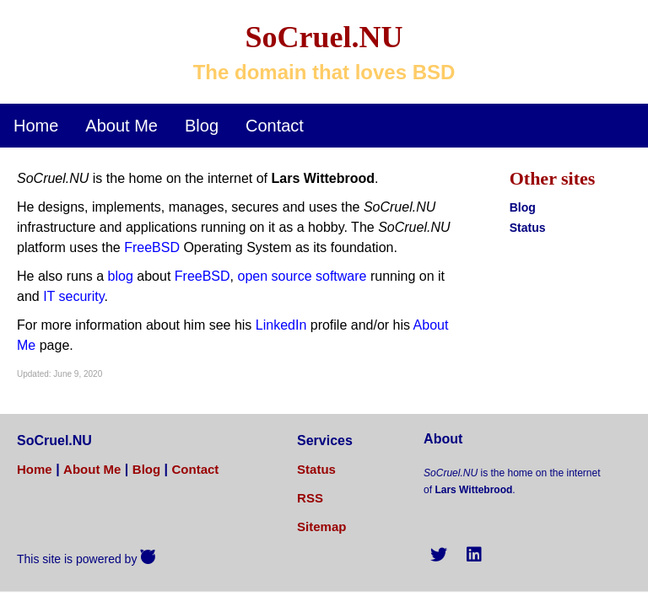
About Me (121, 125)
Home (36, 125)
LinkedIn (281, 325)
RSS (310, 498)
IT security (73, 296)
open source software (301, 276)
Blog (202, 125)
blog (120, 276)
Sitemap (321, 526)
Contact (275, 125)
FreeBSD (152, 247)
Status (528, 227)
